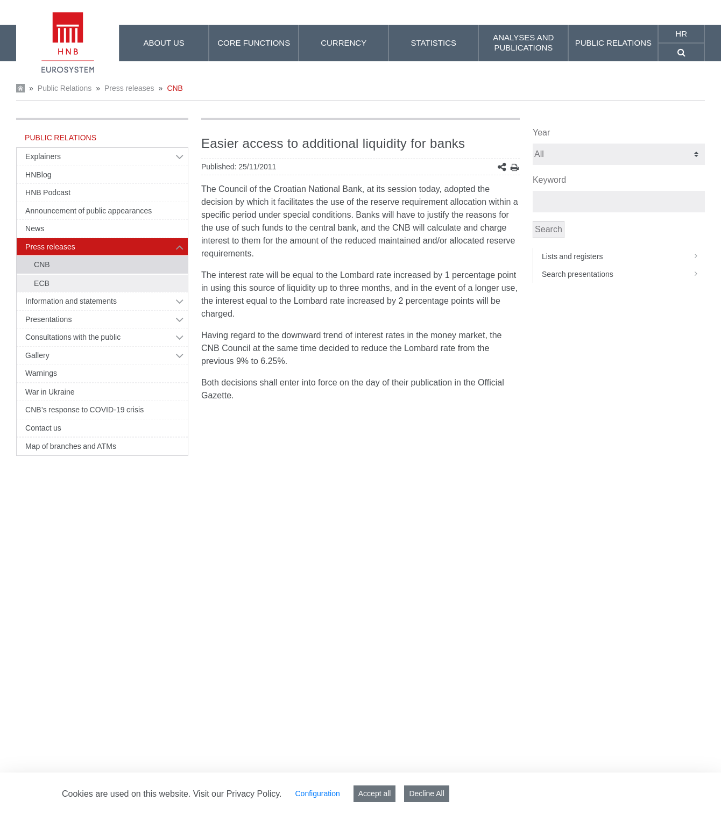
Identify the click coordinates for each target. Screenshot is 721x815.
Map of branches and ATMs (70, 446)
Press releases (129, 88)
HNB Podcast (47, 192)
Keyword (549, 179)
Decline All (426, 793)
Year (541, 132)
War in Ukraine (50, 392)
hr (681, 33)
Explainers (43, 156)
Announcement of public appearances (88, 210)
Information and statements (71, 301)
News (34, 228)
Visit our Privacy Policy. (237, 793)
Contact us (43, 428)
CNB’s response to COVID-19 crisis (84, 409)
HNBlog (38, 174)
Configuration (317, 793)
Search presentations (623, 274)
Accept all (374, 793)
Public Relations (64, 88)
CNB (175, 88)
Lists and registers (623, 256)
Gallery (37, 355)
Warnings (41, 373)
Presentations (48, 319)
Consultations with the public (73, 337)
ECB (42, 283)
